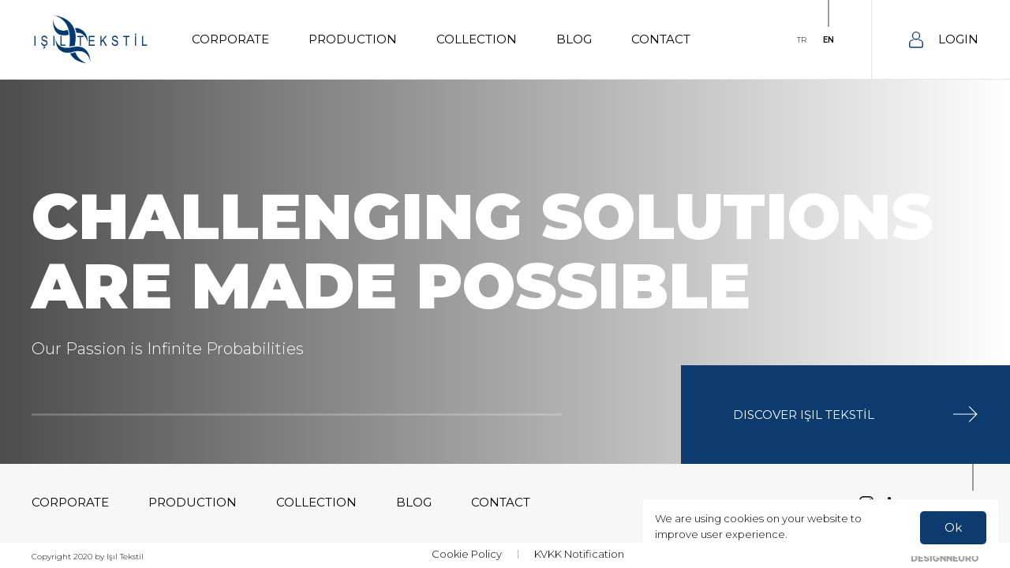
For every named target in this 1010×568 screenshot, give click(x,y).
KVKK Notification (579, 553)
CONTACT (660, 39)
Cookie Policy (467, 553)
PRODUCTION (353, 39)
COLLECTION (476, 39)
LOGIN (943, 40)
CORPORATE (230, 39)
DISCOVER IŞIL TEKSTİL (855, 414)
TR (801, 40)
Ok (953, 527)
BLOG (574, 39)
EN (828, 40)
